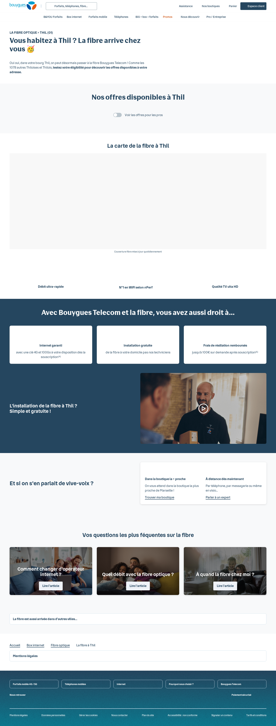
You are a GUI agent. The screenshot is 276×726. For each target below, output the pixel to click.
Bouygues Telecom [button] (231, 684)
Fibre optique (60, 645)
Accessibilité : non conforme (182, 715)
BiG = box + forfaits (147, 16)
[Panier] (230, 6)
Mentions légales (19, 715)
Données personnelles (53, 715)
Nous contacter (119, 715)
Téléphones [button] (121, 16)
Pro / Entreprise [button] (218, 17)
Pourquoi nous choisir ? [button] (181, 684)
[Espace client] (253, 6)
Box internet (35, 645)
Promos (170, 17)
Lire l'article (50, 586)
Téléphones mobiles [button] (75, 684)
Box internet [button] (74, 16)
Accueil (15, 645)
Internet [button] (121, 684)
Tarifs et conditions (256, 715)
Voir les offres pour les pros (144, 115)
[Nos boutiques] (208, 6)
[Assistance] (183, 6)
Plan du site (148, 715)
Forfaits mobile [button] (98, 16)
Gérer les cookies (88, 715)
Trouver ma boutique (159, 497)
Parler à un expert (218, 497)
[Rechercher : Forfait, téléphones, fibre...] (71, 6)
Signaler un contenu (221, 715)
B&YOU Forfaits (53, 16)
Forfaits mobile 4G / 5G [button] (25, 684)
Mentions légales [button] (25, 656)
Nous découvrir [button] (190, 16)
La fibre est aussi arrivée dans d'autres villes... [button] (45, 619)
